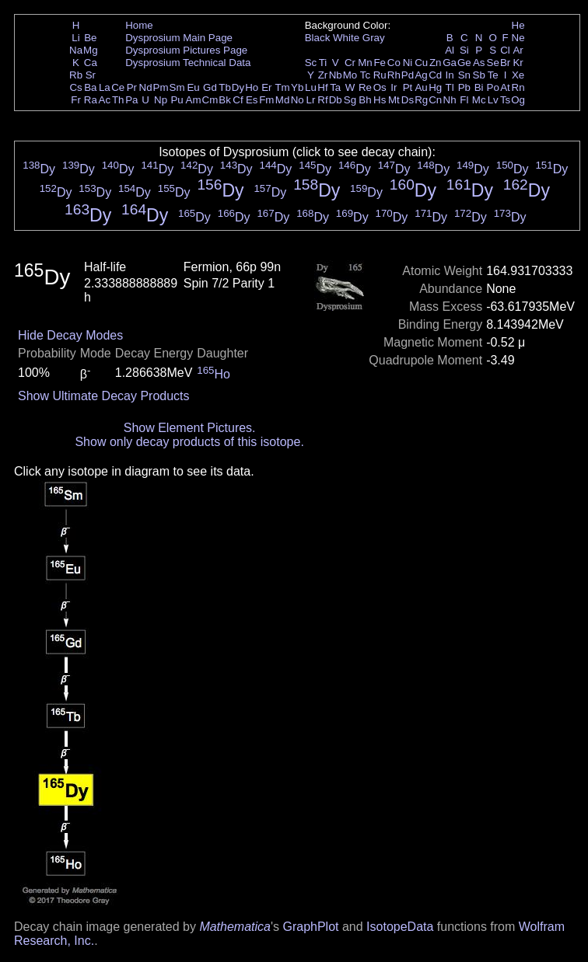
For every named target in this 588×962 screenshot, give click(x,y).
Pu (176, 100)
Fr (76, 100)
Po (493, 87)
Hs (379, 100)
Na (75, 50)
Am (193, 100)
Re (365, 87)
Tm (282, 87)
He (518, 25)
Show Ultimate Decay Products (104, 396)
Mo (350, 75)
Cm (210, 100)
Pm (161, 87)
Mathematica (235, 926)
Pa (131, 100)
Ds (407, 100)
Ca (90, 62)
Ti (323, 62)
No (297, 100)
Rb (75, 75)
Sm (177, 87)
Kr (518, 62)
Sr (91, 75)
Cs (75, 87)
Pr (132, 87)
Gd (210, 87)
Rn (518, 87)
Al (449, 50)
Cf (238, 100)
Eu (193, 87)
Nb (335, 75)
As (479, 62)
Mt (394, 100)
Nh (450, 100)
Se (493, 62)
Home (139, 25)
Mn (365, 62)
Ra (90, 100)
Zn (435, 62)
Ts (505, 100)
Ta (335, 87)
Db (335, 100)
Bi (479, 87)
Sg (350, 100)
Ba (90, 87)
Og (518, 100)
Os (380, 87)
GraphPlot (310, 926)
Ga (450, 62)
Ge (464, 62)
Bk (225, 100)
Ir (393, 87)
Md (282, 100)
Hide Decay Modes (70, 335)
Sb (479, 75)
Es (252, 100)
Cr (350, 62)
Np (160, 100)
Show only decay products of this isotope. (189, 441)
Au (421, 87)
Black (318, 38)
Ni (408, 62)
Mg (90, 50)
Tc (365, 75)
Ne (518, 38)
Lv (493, 100)
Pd (407, 75)
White (346, 38)
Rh (394, 75)
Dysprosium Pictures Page (186, 50)
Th (118, 100)
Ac (105, 100)
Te (493, 75)
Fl (464, 100)
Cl (505, 50)
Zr (323, 75)
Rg (421, 100)
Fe (379, 62)
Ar (518, 50)
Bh (365, 100)
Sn (464, 75)
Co (394, 62)
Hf (322, 87)
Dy (238, 87)
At (505, 87)
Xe (518, 75)
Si (464, 50)
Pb (464, 87)
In (450, 75)
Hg (435, 87)
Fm (266, 100)
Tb (225, 87)
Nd (145, 87)
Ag (421, 75)
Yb (297, 87)
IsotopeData (399, 926)
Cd (435, 75)
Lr (311, 100)
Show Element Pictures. (190, 427)
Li (75, 38)
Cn (435, 100)
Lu (311, 87)
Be (90, 38)
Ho (251, 87)
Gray (373, 38)
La (104, 87)
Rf (322, 100)
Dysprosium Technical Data (187, 62)
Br (505, 62)
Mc (479, 100)
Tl (450, 87)
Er (266, 87)
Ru (380, 75)
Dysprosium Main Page (179, 38)
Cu (421, 62)
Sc (311, 62)
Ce (117, 87)
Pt (408, 87)
